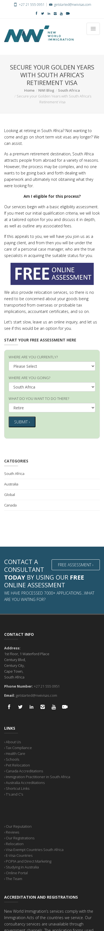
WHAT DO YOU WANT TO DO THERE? (39, 398)
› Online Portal (16, 872)
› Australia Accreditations (24, 782)
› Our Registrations (19, 837)
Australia (11, 484)
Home (29, 90)
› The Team (13, 878)
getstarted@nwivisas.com (69, 4)
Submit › (22, 422)
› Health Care (14, 753)
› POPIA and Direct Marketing (27, 861)
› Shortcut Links (16, 788)
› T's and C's (13, 794)
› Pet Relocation (17, 765)
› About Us (12, 741)
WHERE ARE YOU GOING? (29, 377)
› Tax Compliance (18, 747)
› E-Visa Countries (18, 855)
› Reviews (11, 832)
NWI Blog (46, 90)
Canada (10, 505)
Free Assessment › (75, 564)
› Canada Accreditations (23, 770)
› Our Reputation (18, 826)
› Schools (11, 759)
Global (9, 494)
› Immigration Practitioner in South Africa (37, 776)
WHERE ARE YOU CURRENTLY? (33, 356)
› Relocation (14, 843)
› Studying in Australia (21, 867)
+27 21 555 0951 (28, 4)
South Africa (69, 90)
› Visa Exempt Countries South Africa (34, 849)
